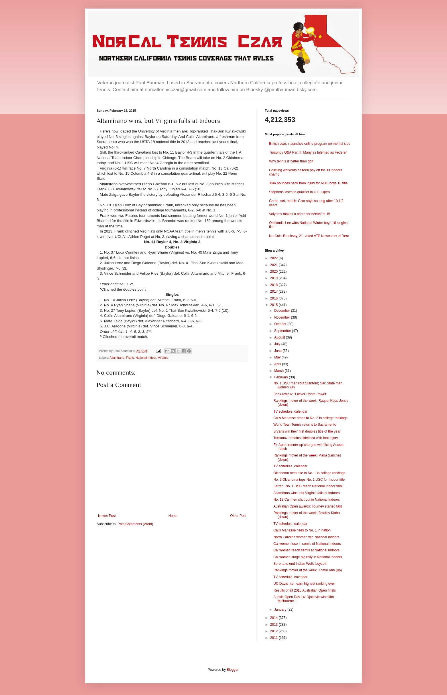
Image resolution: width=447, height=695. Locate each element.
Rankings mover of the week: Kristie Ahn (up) (307, 570)
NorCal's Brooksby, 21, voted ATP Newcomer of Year (309, 236)
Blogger (232, 670)
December (282, 311)
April (278, 364)
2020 (274, 272)
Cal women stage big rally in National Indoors (307, 557)
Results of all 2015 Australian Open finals (304, 590)
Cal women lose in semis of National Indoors (307, 544)
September (283, 331)
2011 (274, 638)
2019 (274, 278)
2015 (274, 305)
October (280, 324)
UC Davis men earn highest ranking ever (304, 584)
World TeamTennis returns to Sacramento (304, 425)
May (278, 357)
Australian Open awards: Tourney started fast (307, 506)
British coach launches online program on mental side (309, 144)
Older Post (238, 516)
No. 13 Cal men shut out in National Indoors (306, 500)
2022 (274, 258)
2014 (274, 618)
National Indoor (145, 357)
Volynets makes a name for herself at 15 (299, 214)
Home (173, 516)
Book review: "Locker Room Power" (300, 394)
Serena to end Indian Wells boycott (299, 564)
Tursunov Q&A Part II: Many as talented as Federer (308, 152)
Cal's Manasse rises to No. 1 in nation (302, 530)
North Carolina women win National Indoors (306, 537)
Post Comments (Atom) (135, 524)
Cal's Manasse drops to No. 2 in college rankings (310, 418)
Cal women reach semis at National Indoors (306, 550)
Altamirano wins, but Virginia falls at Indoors (306, 493)
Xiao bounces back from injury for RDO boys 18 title (308, 183)
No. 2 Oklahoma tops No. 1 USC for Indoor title (309, 480)
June (278, 351)
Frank (130, 357)
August (280, 337)
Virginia (163, 357)
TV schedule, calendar (290, 411)
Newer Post (107, 516)
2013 (274, 625)
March (279, 371)
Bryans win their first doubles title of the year (306, 431)
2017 (274, 292)
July (277, 344)
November (282, 317)
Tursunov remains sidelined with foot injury (305, 438)
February (281, 377)
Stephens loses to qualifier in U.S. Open (299, 192)
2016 (274, 298)
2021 (274, 265)
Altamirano (116, 357)
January (280, 610)
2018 (274, 285)
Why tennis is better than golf (291, 161)
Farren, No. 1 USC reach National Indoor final (308, 486)
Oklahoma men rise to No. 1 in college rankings (309, 473)
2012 (274, 631)
